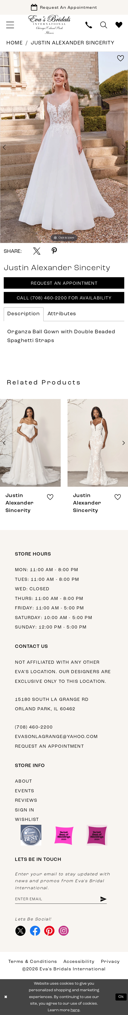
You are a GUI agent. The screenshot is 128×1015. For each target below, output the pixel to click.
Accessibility (79, 962)
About (23, 781)
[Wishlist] (118, 25)
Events (24, 791)
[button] (10, 25)
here (75, 1010)
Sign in (24, 810)
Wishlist (27, 820)
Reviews (26, 800)
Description (23, 314)
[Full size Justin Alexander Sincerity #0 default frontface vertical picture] (64, 147)
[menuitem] (10, 25)
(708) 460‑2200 (34, 727)
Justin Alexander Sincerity (72, 43)
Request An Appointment (64, 283)
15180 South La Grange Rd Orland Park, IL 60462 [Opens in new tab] (52, 704)
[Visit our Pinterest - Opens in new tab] (49, 931)
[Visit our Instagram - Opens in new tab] (63, 931)
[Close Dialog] (5, 997)
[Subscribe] (103, 899)
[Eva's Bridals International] (49, 24)
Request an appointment (49, 746)
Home (14, 43)
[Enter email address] (61, 899)
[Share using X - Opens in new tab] (36, 251)
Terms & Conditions (32, 962)
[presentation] (30, 443)
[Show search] (103, 25)
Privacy (110, 962)
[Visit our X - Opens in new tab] (20, 931)
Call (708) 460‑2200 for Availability (64, 298)
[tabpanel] (64, 147)
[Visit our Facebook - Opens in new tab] (34, 931)
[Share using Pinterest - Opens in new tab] (54, 251)
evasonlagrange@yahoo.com (56, 737)
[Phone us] (88, 25)
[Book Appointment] (64, 7)
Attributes (62, 314)
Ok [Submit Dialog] (121, 997)
